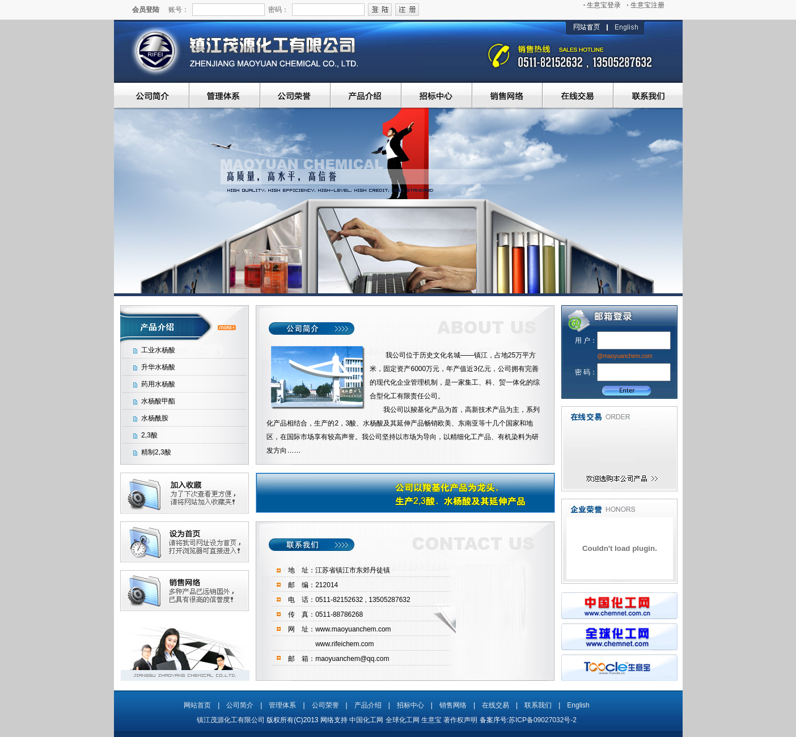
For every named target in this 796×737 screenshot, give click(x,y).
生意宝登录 (602, 5)
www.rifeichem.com (344, 644)
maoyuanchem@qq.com (352, 659)
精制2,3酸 (156, 452)
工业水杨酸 (158, 350)
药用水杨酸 (158, 384)
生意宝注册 (645, 5)
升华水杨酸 (158, 367)
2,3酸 (149, 435)
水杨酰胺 (154, 418)
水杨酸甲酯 (158, 401)
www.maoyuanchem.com (353, 629)
